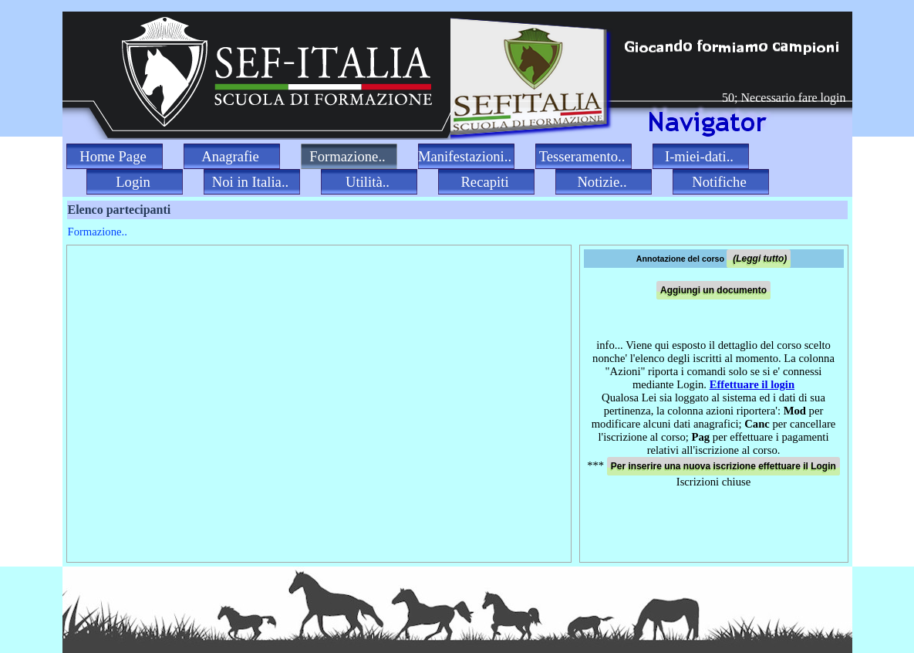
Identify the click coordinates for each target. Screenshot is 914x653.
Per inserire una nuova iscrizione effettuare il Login (723, 466)
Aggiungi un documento (713, 290)
